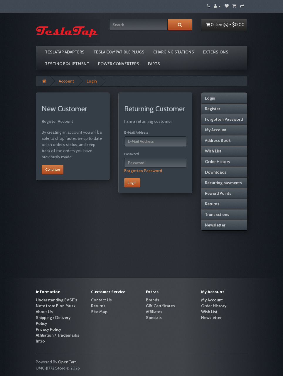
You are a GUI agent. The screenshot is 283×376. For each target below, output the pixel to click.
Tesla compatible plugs (118, 52)
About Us (44, 311)
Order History (217, 161)
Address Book (218, 140)
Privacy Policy (48, 329)
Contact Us (101, 300)
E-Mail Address (136, 132)
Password (131, 154)
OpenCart (67, 362)
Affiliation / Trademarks (57, 335)
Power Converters (118, 63)
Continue (52, 169)
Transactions (217, 214)
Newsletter (215, 225)
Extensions (215, 52)
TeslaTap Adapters (65, 52)
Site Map (99, 311)
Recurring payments (223, 182)
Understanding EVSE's (56, 300)
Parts (154, 63)
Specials (154, 317)
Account (66, 81)
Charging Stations (173, 52)
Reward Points (218, 193)
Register (212, 108)
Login (92, 81)
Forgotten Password (143, 170)
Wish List (213, 151)
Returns (212, 204)
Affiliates (154, 311)
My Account (216, 129)
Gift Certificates (160, 305)
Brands (152, 300)
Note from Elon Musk (55, 305)
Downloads (215, 172)
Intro (40, 341)
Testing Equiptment (67, 63)
